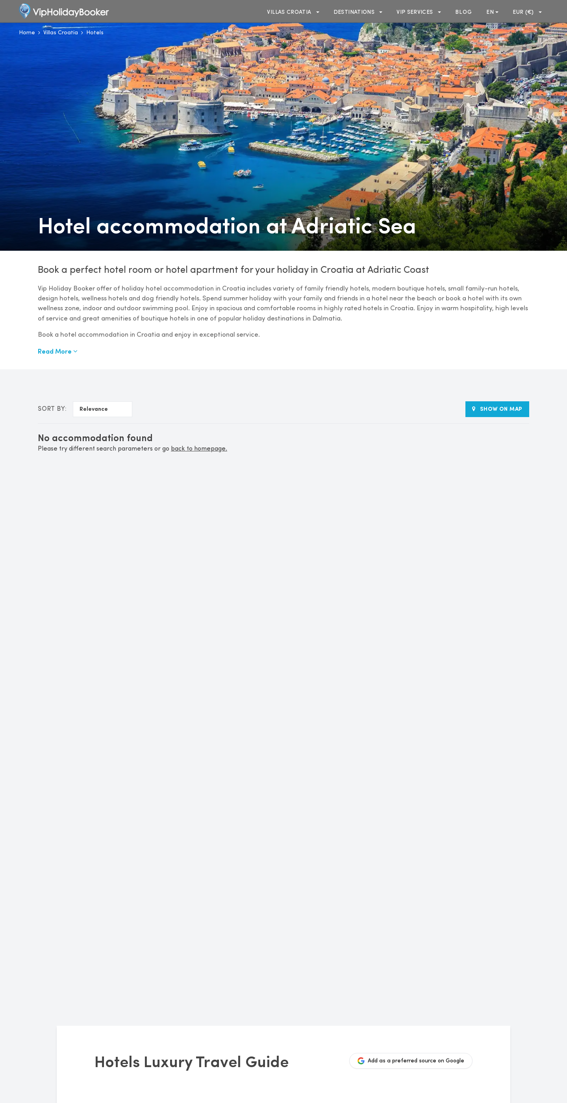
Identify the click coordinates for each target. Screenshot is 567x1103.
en (492, 12)
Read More (58, 351)
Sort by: (52, 409)
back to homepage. (199, 449)
